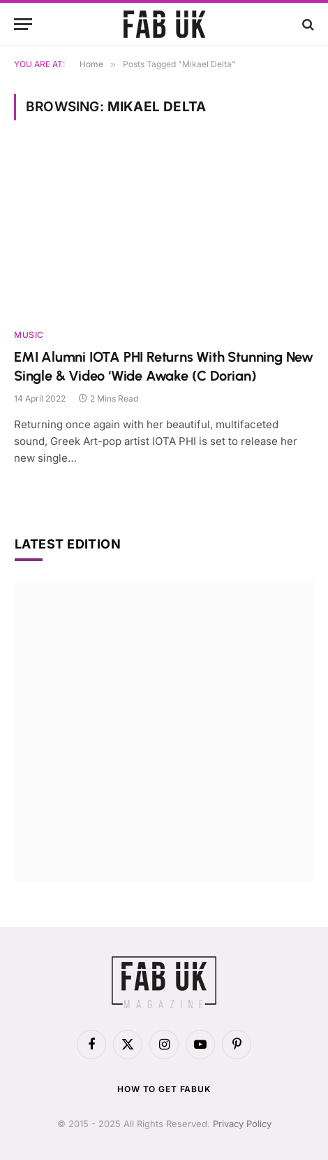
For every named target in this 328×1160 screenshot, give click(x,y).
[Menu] (23, 24)
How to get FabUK (163, 1089)
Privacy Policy (242, 1123)
